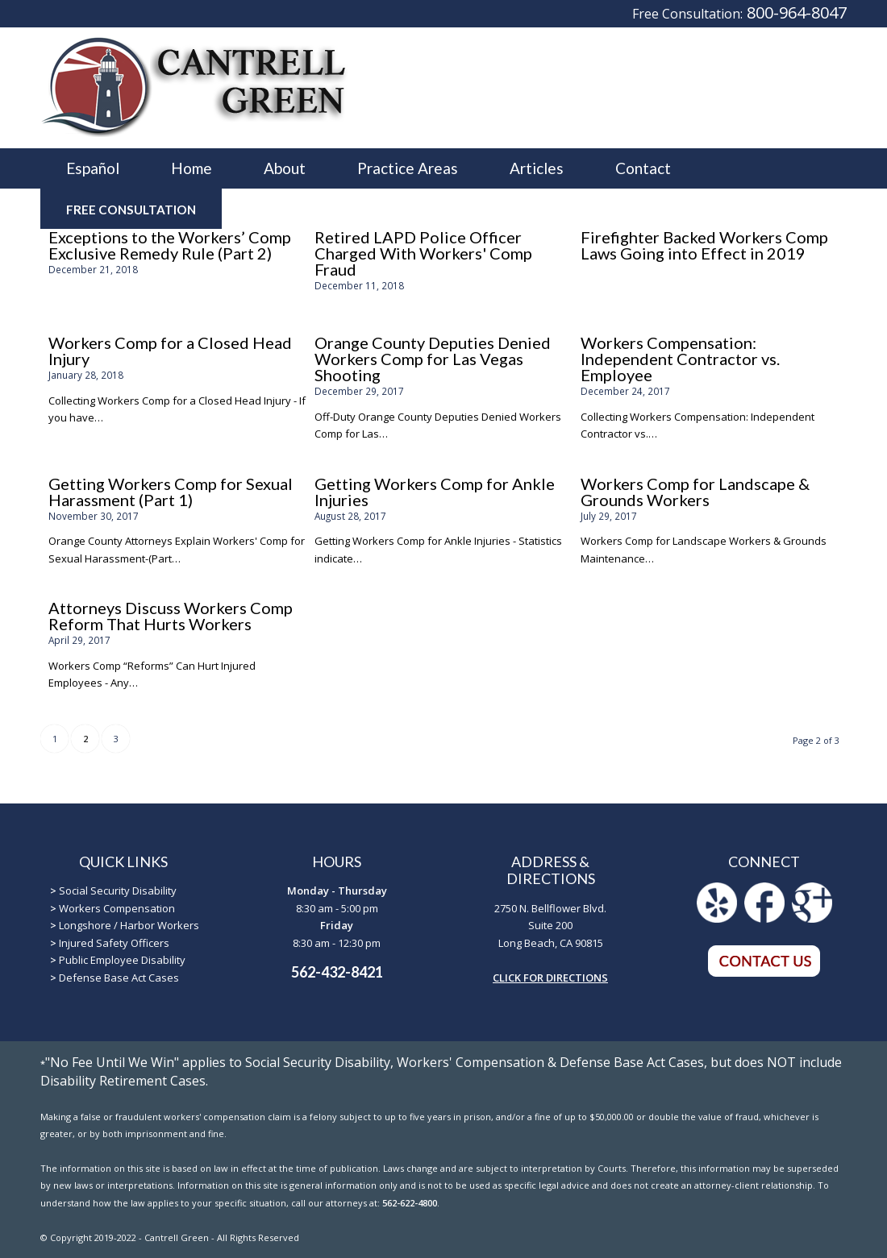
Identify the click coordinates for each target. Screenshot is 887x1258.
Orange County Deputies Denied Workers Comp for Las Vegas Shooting (432, 358)
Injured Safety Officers (114, 943)
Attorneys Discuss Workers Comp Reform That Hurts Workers (170, 615)
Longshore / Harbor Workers (129, 925)
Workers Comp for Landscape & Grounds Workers (695, 491)
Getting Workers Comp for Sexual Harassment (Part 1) (170, 491)
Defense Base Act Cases (119, 977)
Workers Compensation (117, 908)
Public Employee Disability (122, 960)
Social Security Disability (118, 890)
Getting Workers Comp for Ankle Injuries (434, 491)
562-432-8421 (337, 972)
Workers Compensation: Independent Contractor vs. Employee (680, 358)
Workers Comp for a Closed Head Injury (170, 350)
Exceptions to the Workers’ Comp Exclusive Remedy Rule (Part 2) (169, 245)
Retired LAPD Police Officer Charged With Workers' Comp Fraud (423, 253)
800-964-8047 (797, 12)
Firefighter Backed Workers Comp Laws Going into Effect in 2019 (704, 245)
